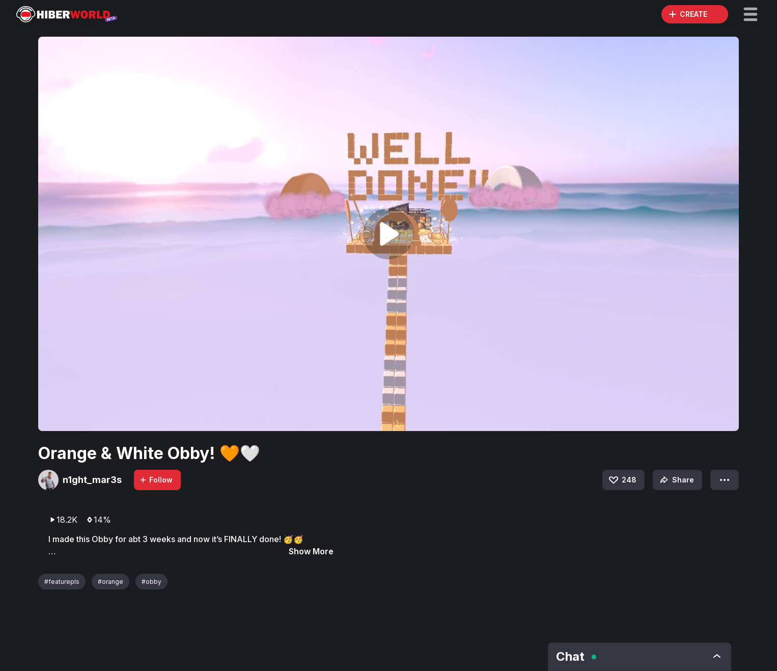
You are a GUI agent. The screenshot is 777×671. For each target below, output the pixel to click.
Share (676, 480)
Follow (156, 479)
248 (621, 480)
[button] (750, 14)
